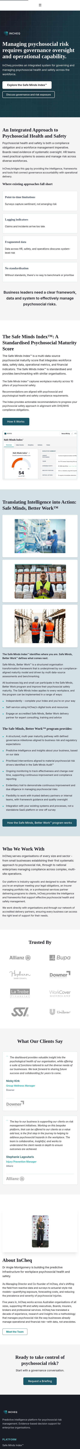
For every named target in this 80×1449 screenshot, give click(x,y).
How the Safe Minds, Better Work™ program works (39, 822)
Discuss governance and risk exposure (28, 94)
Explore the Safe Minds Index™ (27, 85)
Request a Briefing (40, 1381)
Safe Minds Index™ (12, 1445)
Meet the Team (15, 1331)
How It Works (16, 421)
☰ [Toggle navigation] (40, 5)
